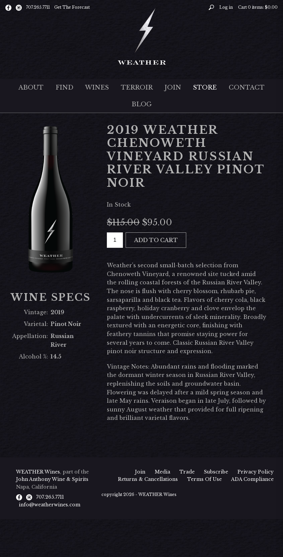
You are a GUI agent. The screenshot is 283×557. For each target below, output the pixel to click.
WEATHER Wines (38, 472)
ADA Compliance (252, 479)
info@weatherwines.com (49, 505)
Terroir (137, 87)
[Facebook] (8, 7)
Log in (226, 7)
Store (205, 87)
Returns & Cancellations (148, 479)
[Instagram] (19, 7)
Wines (97, 87)
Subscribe (216, 472)
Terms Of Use (204, 479)
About (31, 87)
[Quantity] (115, 240)
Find (64, 87)
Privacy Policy (255, 472)
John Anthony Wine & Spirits (52, 479)
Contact (247, 87)
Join (172, 87)
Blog (142, 104)
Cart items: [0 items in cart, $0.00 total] (258, 7)
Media (162, 472)
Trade (187, 472)
